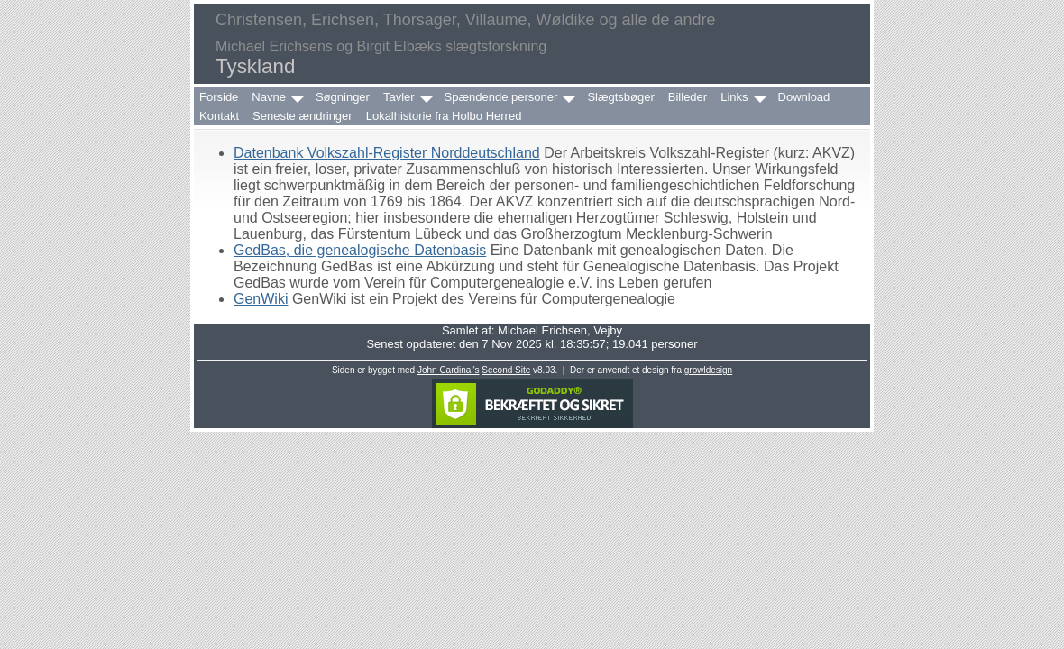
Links (734, 97)
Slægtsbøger (620, 97)
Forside (218, 97)
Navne (269, 97)
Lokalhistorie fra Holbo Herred (444, 116)
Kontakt (219, 116)
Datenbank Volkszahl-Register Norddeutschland (387, 152)
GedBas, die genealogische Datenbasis (360, 250)
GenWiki (261, 298)
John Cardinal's (448, 370)
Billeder (687, 97)
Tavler (399, 97)
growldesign (708, 370)
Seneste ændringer (302, 116)
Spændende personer (501, 97)
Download (804, 97)
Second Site (506, 370)
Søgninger (343, 97)
